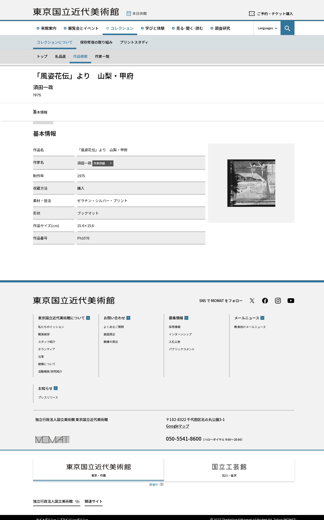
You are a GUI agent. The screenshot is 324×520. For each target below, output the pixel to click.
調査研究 (222, 28)
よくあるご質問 (114, 327)
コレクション (122, 28)
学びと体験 (155, 28)
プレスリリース (48, 397)
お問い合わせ (114, 317)
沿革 (41, 356)
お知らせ (45, 388)
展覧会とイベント (83, 28)
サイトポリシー (46, 515)
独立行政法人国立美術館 (53, 496)
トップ (42, 56)
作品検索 (80, 56)
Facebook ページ (265, 300)
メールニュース (246, 317)
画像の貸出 (111, 341)
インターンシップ (180, 334)
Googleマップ (177, 425)
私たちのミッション (51, 327)
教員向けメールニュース (250, 327)
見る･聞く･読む (189, 28)
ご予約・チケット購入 (275, 13)
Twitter (252, 300)
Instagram (278, 300)
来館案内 (48, 28)
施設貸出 (109, 334)
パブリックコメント (182, 349)
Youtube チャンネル (291, 300)
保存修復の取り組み (96, 42)
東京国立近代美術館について (61, 317)
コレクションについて (55, 42)
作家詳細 (102, 163)
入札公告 (174, 341)
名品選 (60, 56)
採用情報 (174, 327)
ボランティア (46, 349)
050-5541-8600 (183, 438)
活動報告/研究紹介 (50, 371)
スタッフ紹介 (46, 341)
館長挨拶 (44, 334)
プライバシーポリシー (73, 515)
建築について (46, 364)
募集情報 (176, 317)
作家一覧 (102, 56)
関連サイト (94, 496)
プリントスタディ (134, 42)
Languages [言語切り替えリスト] (265, 28)
